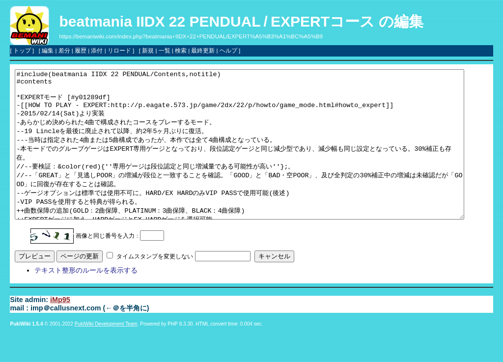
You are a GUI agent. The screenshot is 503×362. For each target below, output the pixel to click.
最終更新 (203, 51)
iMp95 (60, 329)
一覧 (164, 51)
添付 (97, 51)
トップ (22, 51)
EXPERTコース (323, 21)
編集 (48, 51)
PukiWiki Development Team (106, 353)
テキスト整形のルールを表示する (86, 300)
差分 (64, 51)
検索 (181, 51)
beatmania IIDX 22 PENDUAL (159, 21)
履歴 (80, 51)
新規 (148, 51)
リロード (119, 51)
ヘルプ (228, 51)
